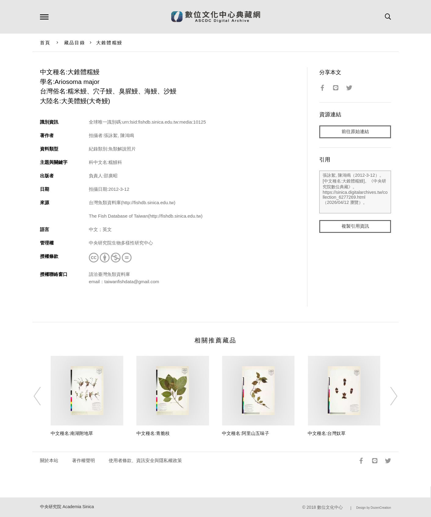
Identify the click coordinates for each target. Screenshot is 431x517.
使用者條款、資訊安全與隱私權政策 (145, 460)
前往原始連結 (355, 131)
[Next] (388, 396)
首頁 (45, 42)
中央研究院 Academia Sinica (67, 506)
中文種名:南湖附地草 (72, 433)
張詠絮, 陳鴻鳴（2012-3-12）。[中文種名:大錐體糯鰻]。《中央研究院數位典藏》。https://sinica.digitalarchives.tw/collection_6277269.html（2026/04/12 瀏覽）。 (355, 192)
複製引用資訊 (355, 226)
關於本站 (49, 460)
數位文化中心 (330, 507)
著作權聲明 (83, 460)
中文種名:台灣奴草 (327, 433)
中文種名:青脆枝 (153, 433)
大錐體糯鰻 (109, 42)
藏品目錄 (74, 42)
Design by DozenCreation (373, 507)
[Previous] (42, 396)
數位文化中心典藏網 (215, 17)
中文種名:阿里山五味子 (245, 433)
